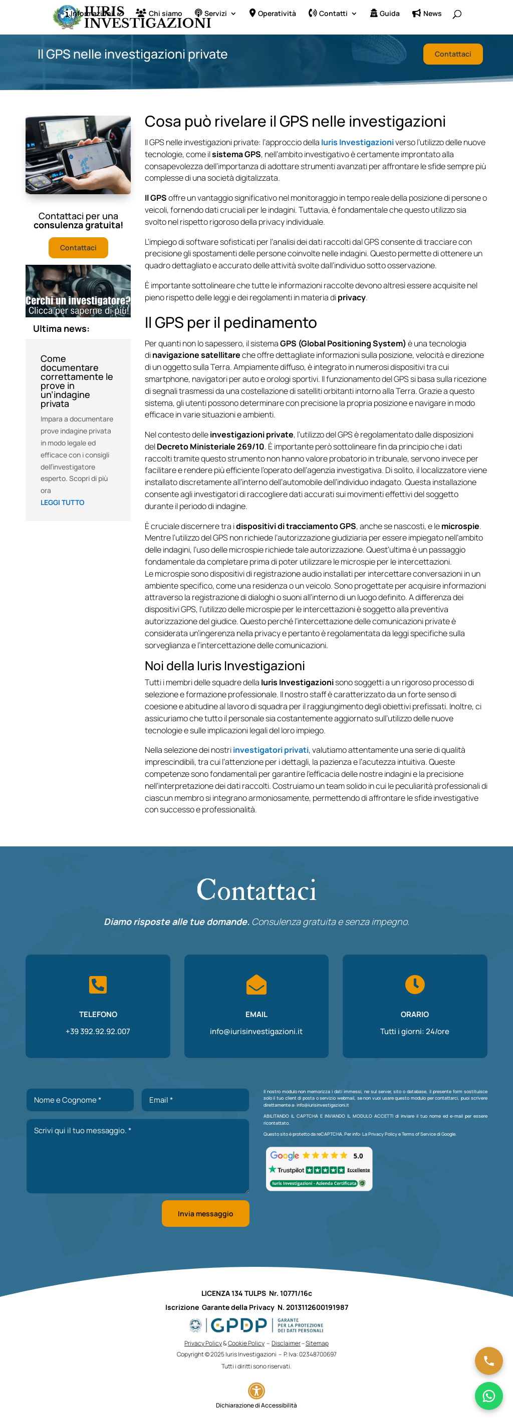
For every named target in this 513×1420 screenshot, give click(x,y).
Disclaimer (286, 1343)
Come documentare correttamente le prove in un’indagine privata (77, 380)
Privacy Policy (382, 1134)
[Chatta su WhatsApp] (489, 1396)
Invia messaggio (205, 1213)
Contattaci (453, 54)
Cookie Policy (246, 1343)
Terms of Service (419, 1134)
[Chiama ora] (489, 1361)
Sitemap (317, 1343)
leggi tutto (63, 502)
